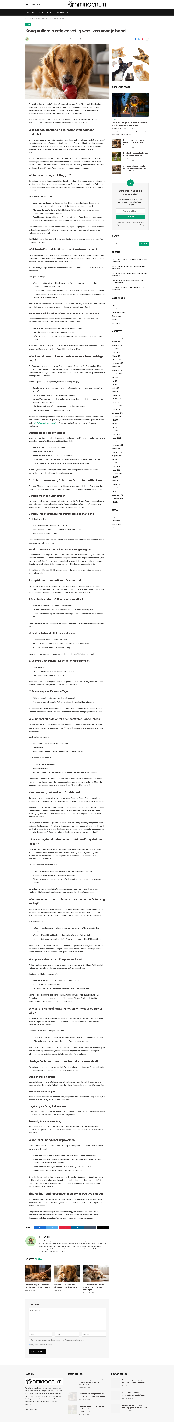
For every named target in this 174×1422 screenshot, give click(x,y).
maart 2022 (116, 434)
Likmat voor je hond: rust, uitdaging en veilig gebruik (65, 1286)
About (50, 12)
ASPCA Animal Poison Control (46, 423)
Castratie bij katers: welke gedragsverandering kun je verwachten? (134, 168)
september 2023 (117, 370)
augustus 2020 (117, 474)
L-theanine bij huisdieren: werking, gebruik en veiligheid (134, 1406)
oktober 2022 (116, 409)
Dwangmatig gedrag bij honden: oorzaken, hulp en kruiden (133, 1381)
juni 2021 (115, 463)
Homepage (30, 12)
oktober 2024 (116, 342)
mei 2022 (115, 427)
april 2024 (115, 349)
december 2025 (117, 338)
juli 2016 (115, 502)
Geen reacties (74, 39)
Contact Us (62, 12)
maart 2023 (116, 392)
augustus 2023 (117, 374)
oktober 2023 (116, 367)
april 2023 (115, 388)
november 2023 (117, 363)
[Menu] (27, 4)
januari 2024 (116, 360)
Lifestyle (115, 309)
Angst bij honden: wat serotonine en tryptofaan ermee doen (133, 1394)
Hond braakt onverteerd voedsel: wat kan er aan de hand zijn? (94, 1287)
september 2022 (117, 413)
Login (114, 517)
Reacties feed (117, 524)
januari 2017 (116, 491)
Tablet (114, 320)
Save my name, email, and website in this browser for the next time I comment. (57, 1340)
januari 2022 (116, 438)
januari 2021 (116, 470)
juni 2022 (115, 424)
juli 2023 (115, 377)
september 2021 (117, 452)
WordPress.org (117, 528)
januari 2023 (116, 399)
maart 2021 (116, 466)
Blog (41, 12)
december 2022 (117, 402)
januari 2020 (116, 488)
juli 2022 (115, 420)
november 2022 (117, 406)
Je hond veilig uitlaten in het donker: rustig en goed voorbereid (130, 123)
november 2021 (117, 445)
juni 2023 (115, 381)
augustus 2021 (117, 456)
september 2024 (117, 345)
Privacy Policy (140, 225)
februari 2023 (116, 395)
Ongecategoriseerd (119, 313)
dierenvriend (36, 39)
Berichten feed (117, 521)
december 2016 (117, 495)
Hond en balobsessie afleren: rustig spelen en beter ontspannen (135, 155)
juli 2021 (115, 459)
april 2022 (115, 431)
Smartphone (116, 316)
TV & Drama (116, 323)
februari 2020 (116, 484)
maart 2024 (116, 352)
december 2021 (117, 442)
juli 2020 (115, 477)
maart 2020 (116, 481)
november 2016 (117, 499)
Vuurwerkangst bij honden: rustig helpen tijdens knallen (37, 1286)
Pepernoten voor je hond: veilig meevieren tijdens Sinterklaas (133, 142)
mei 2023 (115, 385)
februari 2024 (117, 356)
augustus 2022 (117, 417)
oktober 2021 (116, 449)
